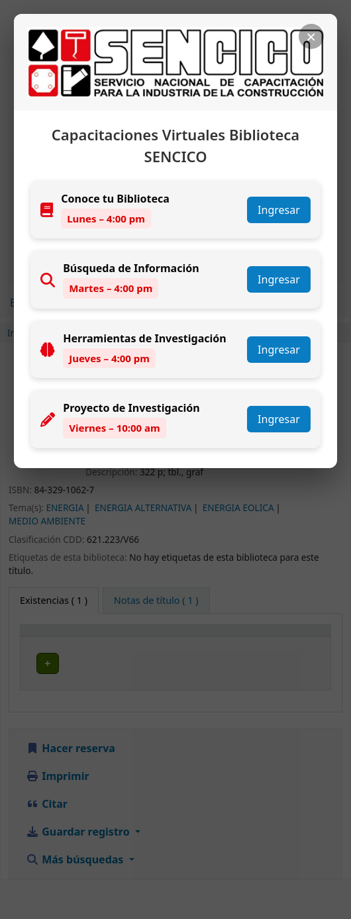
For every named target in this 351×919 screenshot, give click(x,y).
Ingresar (279, 210)
